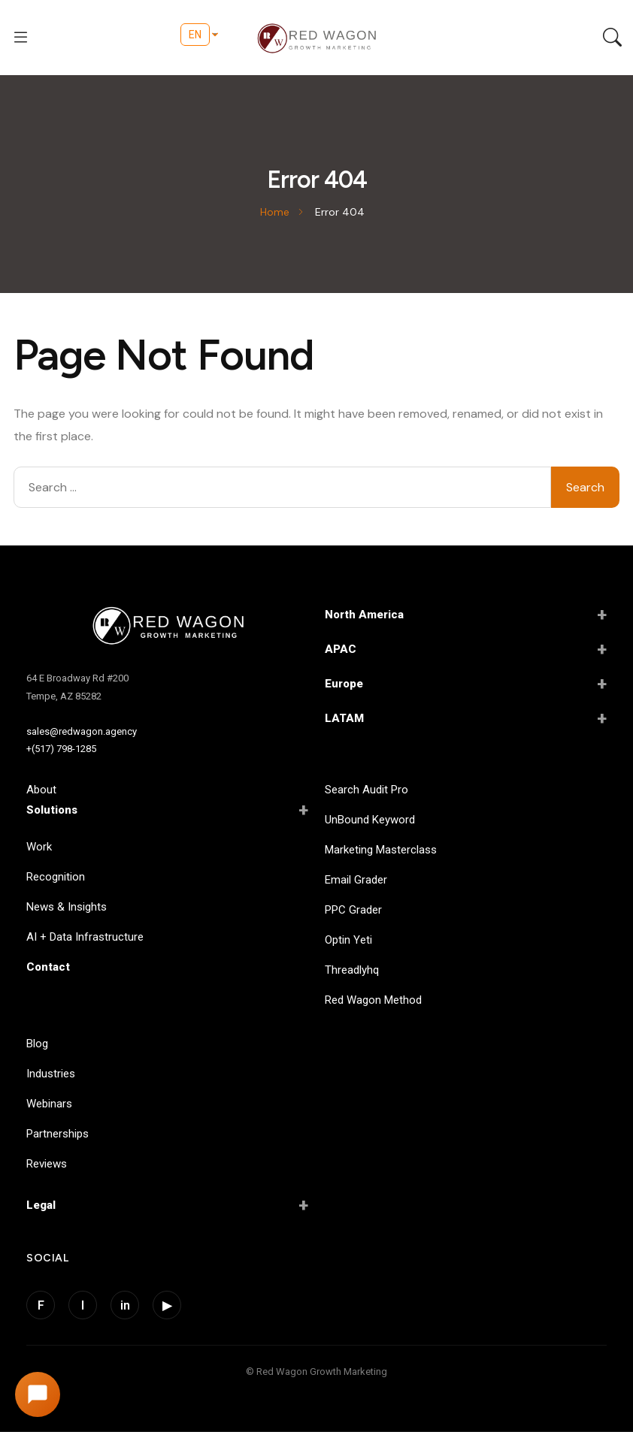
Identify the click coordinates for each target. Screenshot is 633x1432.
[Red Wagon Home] (167, 627)
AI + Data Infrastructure (85, 937)
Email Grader (356, 880)
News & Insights (66, 907)
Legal (167, 1205)
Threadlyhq (352, 970)
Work (39, 846)
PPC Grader (353, 910)
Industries (50, 1073)
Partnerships (57, 1133)
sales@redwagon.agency (81, 731)
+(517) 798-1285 (61, 748)
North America (466, 615)
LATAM (466, 718)
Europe (466, 684)
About (41, 789)
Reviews (46, 1164)
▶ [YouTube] (166, 1305)
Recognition (55, 877)
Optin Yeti (348, 940)
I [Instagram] (82, 1305)
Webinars (49, 1103)
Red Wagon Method (373, 1000)
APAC (466, 649)
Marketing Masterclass (381, 849)
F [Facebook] (41, 1305)
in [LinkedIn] (125, 1305)
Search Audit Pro (366, 789)
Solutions (167, 810)
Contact (48, 967)
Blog (37, 1043)
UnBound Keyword (370, 819)
